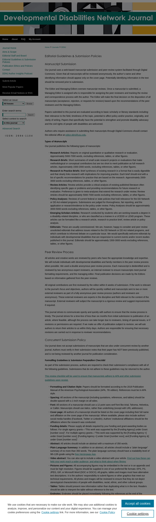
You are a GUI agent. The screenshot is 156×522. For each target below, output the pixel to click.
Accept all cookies (137, 503)
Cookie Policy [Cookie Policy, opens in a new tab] (107, 512)
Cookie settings (50, 512)
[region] (78, 508)
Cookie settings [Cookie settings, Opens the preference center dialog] (138, 513)
